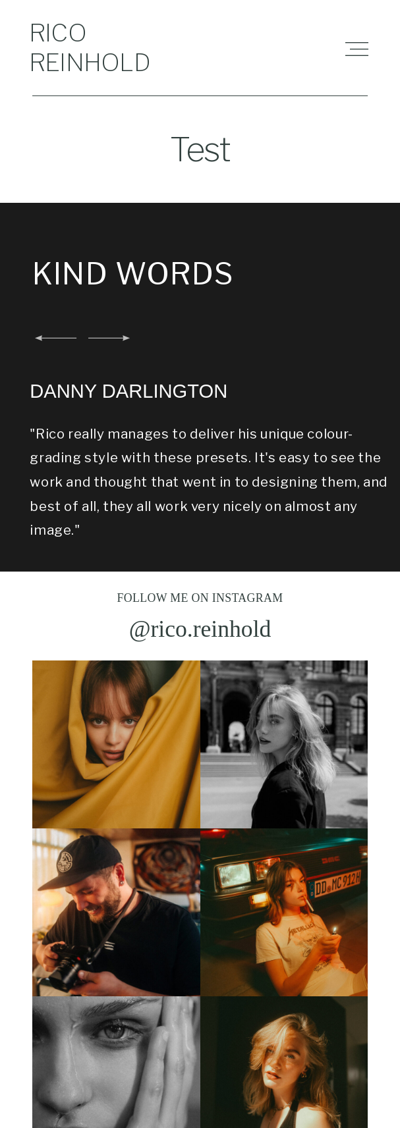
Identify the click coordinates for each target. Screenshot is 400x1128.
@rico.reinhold (200, 635)
